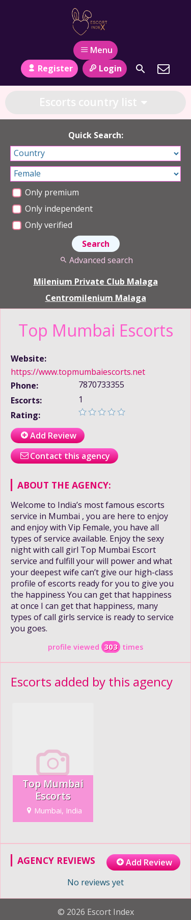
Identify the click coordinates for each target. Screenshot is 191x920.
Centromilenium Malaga (95, 297)
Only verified (42, 225)
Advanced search (95, 260)
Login (105, 68)
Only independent (52, 208)
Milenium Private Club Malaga (96, 281)
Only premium (45, 192)
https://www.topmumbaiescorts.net (78, 371)
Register (49, 68)
